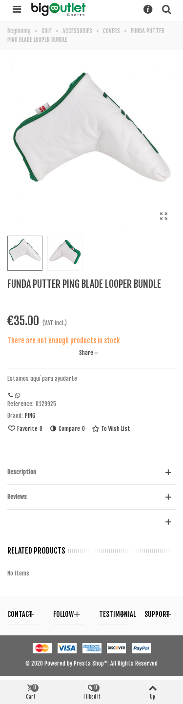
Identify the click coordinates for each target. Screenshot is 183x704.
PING (30, 415)
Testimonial (117, 614)
